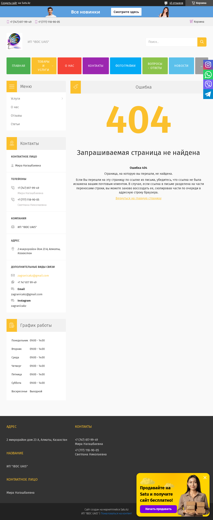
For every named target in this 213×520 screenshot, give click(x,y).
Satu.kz (124, 509)
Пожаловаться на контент (116, 513)
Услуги (15, 99)
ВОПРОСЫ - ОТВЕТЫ (155, 66)
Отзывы (16, 115)
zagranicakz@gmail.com (33, 275)
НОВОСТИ (181, 66)
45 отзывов (176, 3)
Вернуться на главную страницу (138, 198)
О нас (69, 66)
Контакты (95, 66)
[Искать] (201, 42)
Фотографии (125, 66)
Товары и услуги (44, 66)
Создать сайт (9, 3)
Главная (18, 66)
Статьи (15, 124)
